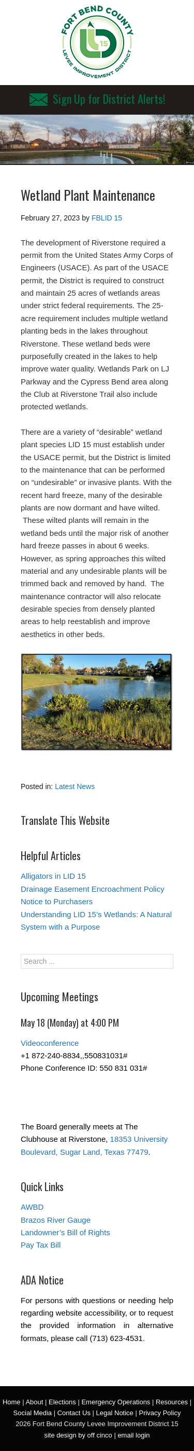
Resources (172, 1402)
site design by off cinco (78, 1435)
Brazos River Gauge (56, 1219)
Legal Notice (114, 1413)
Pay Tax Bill (41, 1244)
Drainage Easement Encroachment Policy (93, 889)
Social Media (32, 1413)
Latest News (75, 786)
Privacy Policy (160, 1413)
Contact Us (74, 1413)
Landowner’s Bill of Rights (65, 1232)
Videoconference (50, 1043)
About (34, 1402)
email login (133, 1435)
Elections (62, 1402)
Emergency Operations (115, 1402)
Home (12, 1402)
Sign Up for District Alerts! (97, 98)
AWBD (32, 1207)
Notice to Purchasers (57, 901)
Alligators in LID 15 (53, 876)
